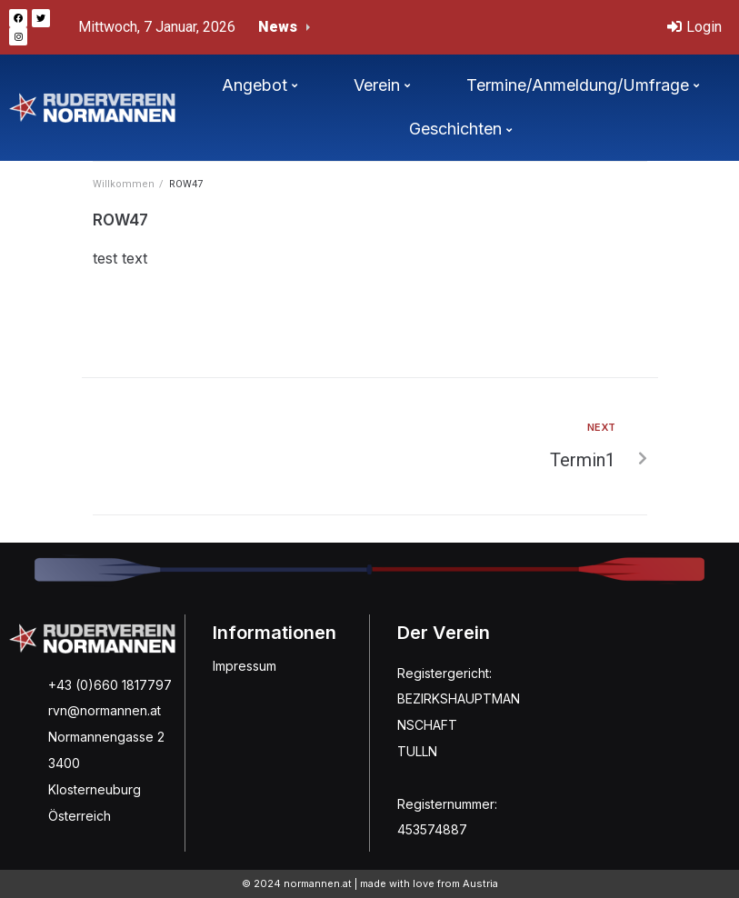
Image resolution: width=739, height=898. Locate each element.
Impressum (244, 666)
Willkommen (124, 184)
